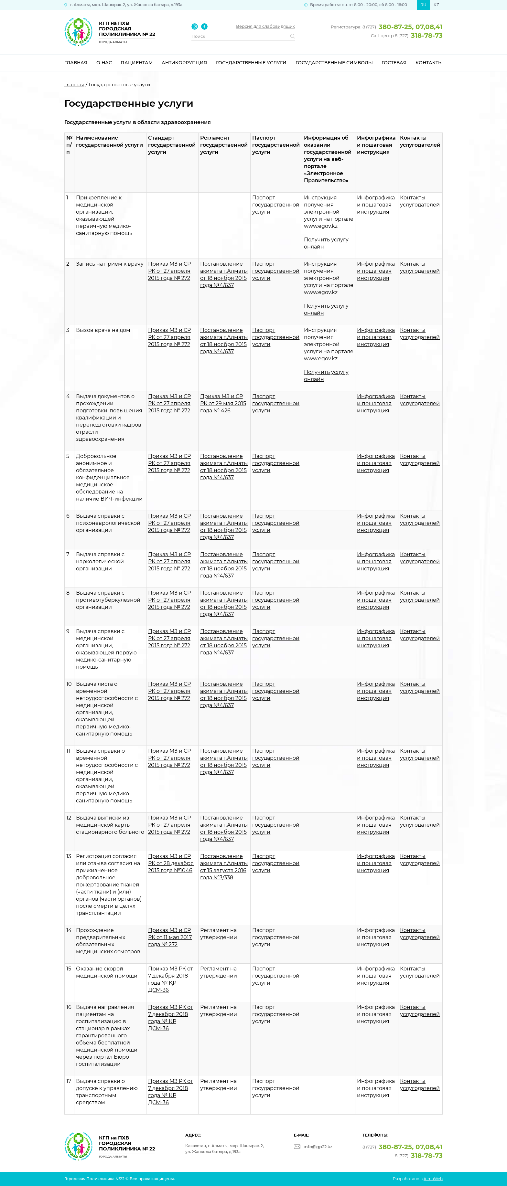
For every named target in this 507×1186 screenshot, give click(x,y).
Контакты (429, 63)
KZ (436, 4)
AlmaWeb (433, 1178)
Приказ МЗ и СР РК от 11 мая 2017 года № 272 (170, 937)
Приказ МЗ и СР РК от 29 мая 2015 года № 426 (223, 403)
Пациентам (137, 63)
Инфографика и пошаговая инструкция (376, 271)
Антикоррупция (184, 63)
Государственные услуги (251, 63)
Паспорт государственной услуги (275, 271)
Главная (75, 63)
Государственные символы (334, 63)
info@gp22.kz (318, 1146)
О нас (104, 63)
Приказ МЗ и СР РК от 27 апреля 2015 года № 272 (169, 271)
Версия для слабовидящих (265, 26)
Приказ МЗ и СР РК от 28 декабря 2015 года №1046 (171, 863)
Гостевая (394, 63)
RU (423, 4)
